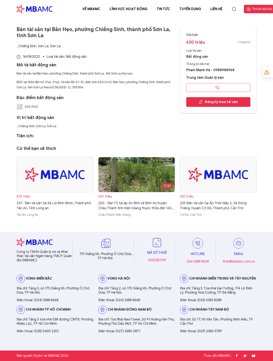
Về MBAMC (91, 9)
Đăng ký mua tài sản (218, 101)
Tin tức (163, 9)
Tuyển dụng (190, 9)
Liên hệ (216, 9)
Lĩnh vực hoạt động (128, 9)
